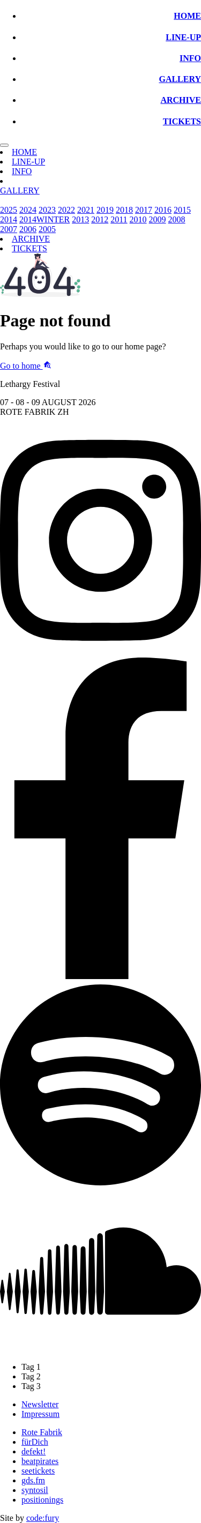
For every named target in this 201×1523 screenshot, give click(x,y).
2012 (99, 219)
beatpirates (39, 1461)
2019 (105, 209)
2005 (47, 229)
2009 (157, 219)
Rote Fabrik (41, 1432)
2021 (85, 209)
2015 (182, 209)
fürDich (34, 1441)
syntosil (34, 1490)
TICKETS (182, 121)
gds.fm (33, 1480)
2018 (124, 209)
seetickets (38, 1470)
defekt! (33, 1451)
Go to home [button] (25, 365)
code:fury (42, 1517)
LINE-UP (183, 37)
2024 (27, 209)
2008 (176, 219)
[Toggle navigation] (4, 145)
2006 (27, 229)
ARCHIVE (180, 99)
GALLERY (180, 79)
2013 (80, 219)
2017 (143, 209)
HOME (187, 15)
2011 (118, 219)
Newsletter (39, 1404)
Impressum (40, 1414)
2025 (8, 209)
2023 (47, 209)
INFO (190, 58)
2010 (138, 219)
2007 (8, 229)
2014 (8, 219)
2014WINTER (44, 219)
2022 (66, 209)
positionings (42, 1499)
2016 (163, 209)
